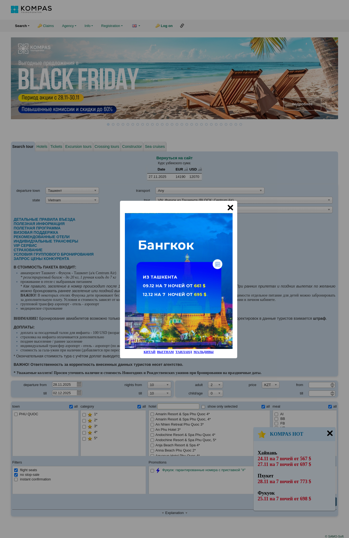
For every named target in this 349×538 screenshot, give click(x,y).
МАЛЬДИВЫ (203, 352)
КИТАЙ (149, 352)
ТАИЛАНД (183, 352)
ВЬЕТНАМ (165, 352)
